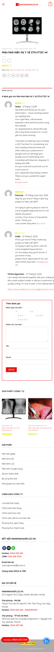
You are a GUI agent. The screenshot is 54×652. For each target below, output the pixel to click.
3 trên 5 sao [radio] (12, 315)
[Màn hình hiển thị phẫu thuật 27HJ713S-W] (40, 409)
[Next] (52, 418)
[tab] (27, 90)
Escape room (21, 182)
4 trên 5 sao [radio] (30, 315)
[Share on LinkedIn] (27, 76)
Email (8, 357)
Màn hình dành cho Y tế (25, 49)
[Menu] (3, 4)
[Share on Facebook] (9, 76)
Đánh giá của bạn (14, 307)
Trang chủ (7, 49)
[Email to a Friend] (18, 76)
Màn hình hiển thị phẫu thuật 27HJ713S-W (39, 429)
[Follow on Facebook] (4, 548)
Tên (7, 346)
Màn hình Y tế (33, 70)
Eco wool (41, 223)
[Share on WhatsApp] (4, 76)
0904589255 (31, 610)
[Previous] (2, 418)
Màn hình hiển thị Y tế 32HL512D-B (10, 429)
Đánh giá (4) (7, 90)
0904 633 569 (16, 553)
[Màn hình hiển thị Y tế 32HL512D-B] (14, 409)
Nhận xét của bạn (14, 324)
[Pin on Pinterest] (22, 76)
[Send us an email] (9, 548)
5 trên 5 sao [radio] (12, 320)
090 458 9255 (15, 556)
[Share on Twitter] (13, 76)
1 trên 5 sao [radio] (10, 311)
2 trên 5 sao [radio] (24, 311)
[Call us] (13, 548)
